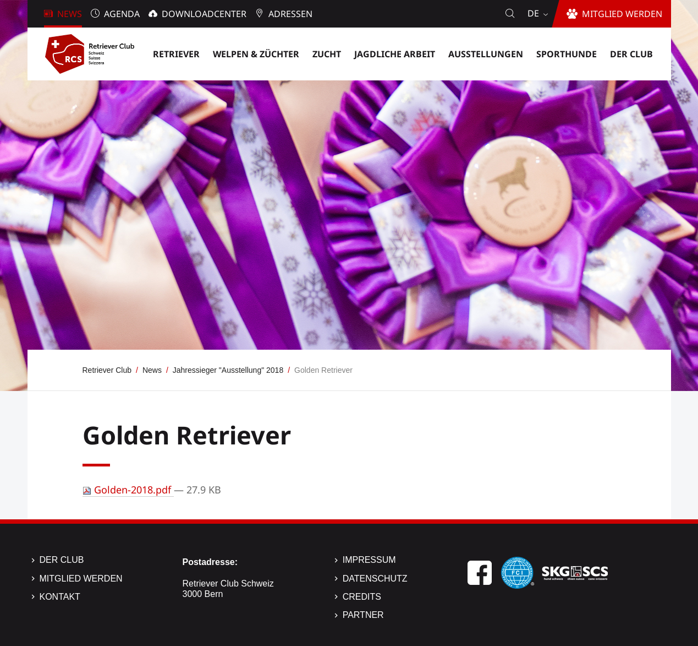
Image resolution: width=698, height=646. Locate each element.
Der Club (62, 559)
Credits (362, 596)
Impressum (369, 559)
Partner (363, 615)
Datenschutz (375, 578)
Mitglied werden (81, 578)
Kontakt (60, 596)
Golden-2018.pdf (128, 489)
